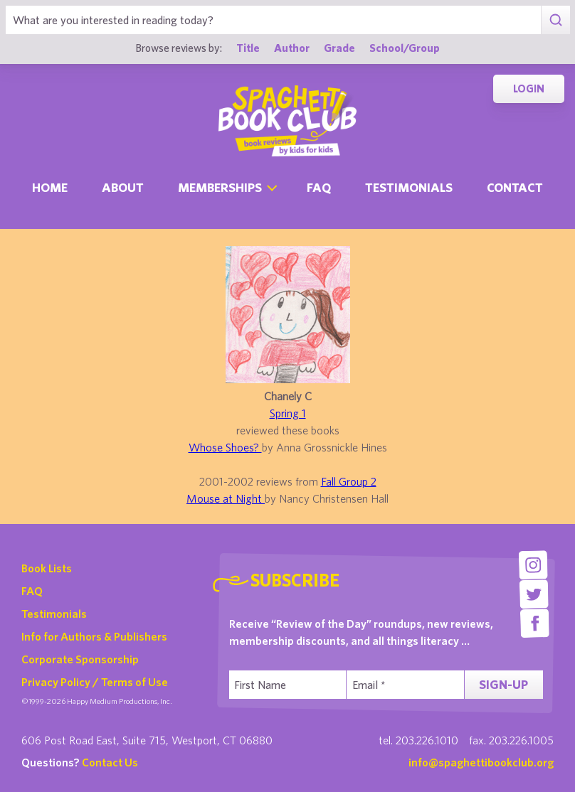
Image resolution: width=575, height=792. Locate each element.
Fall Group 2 (348, 481)
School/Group (404, 47)
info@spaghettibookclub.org (481, 762)
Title (248, 47)
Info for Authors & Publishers (94, 636)
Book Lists (46, 568)
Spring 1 (288, 413)
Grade (339, 47)
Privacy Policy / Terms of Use (94, 681)
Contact (515, 187)
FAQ (32, 590)
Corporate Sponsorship (80, 659)
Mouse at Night (225, 498)
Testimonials (409, 187)
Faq (319, 187)
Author (292, 47)
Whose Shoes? (225, 447)
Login (528, 88)
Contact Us (110, 762)
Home (50, 187)
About (123, 187)
